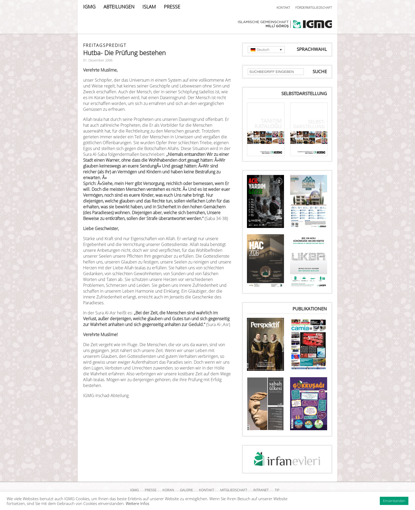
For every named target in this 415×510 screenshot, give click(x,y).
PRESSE (172, 6)
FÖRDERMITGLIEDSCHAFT (313, 7)
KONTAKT (283, 7)
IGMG (89, 6)
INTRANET (261, 489)
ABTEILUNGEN (118, 6)
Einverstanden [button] (394, 500)
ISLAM (149, 6)
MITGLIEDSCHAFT (233, 489)
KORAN (168, 489)
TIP (277, 489)
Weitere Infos (137, 503)
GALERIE (186, 489)
